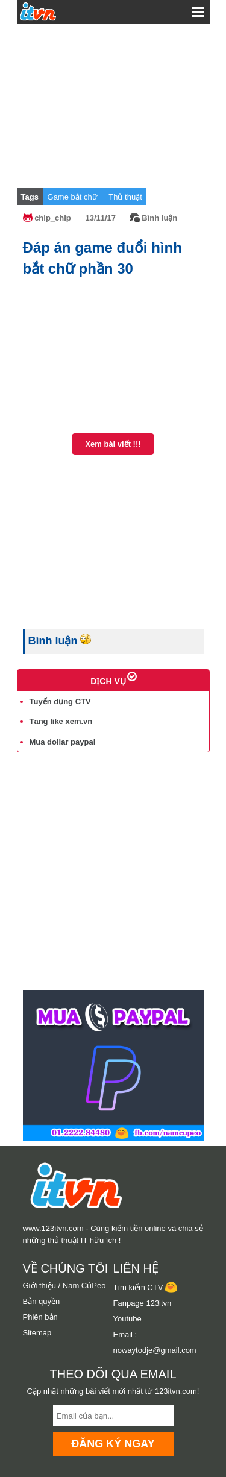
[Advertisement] (113, 105)
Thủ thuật (125, 196)
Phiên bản (40, 1316)
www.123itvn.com (53, 1228)
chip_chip (52, 217)
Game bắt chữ (74, 196)
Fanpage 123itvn (142, 1303)
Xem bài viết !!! (112, 444)
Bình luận (159, 217)
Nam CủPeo (84, 1285)
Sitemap (37, 1332)
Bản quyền (41, 1301)
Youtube (127, 1318)
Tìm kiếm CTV (145, 1287)
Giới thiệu (39, 1285)
